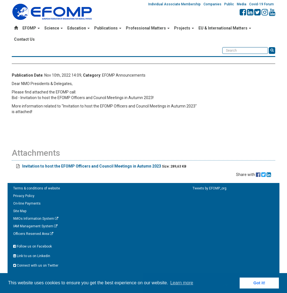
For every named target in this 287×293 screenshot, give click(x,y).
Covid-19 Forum (261, 4)
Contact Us (24, 39)
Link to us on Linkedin (31, 256)
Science (53, 28)
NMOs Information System (35, 219)
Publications (107, 28)
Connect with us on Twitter (35, 265)
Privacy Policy (23, 196)
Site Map (19, 211)
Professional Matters (148, 28)
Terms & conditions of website (36, 188)
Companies (212, 4)
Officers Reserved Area (33, 234)
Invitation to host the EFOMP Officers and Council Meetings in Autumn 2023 (91, 166)
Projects (184, 28)
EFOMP (31, 28)
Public (229, 4)
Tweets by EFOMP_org (209, 188)
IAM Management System (35, 226)
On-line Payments (27, 203)
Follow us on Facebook (32, 246)
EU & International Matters (224, 28)
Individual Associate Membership (174, 4)
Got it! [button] (259, 283)
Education (78, 28)
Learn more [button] (181, 282)
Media (241, 4)
